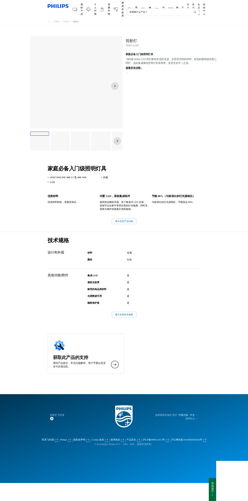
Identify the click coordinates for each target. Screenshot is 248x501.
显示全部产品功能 (124, 239)
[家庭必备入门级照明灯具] (39, 134)
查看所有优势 (133, 61)
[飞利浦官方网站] (51, 15)
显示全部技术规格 (124, 332)
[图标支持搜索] (195, 6)
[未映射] (58, 15)
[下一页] (115, 80)
